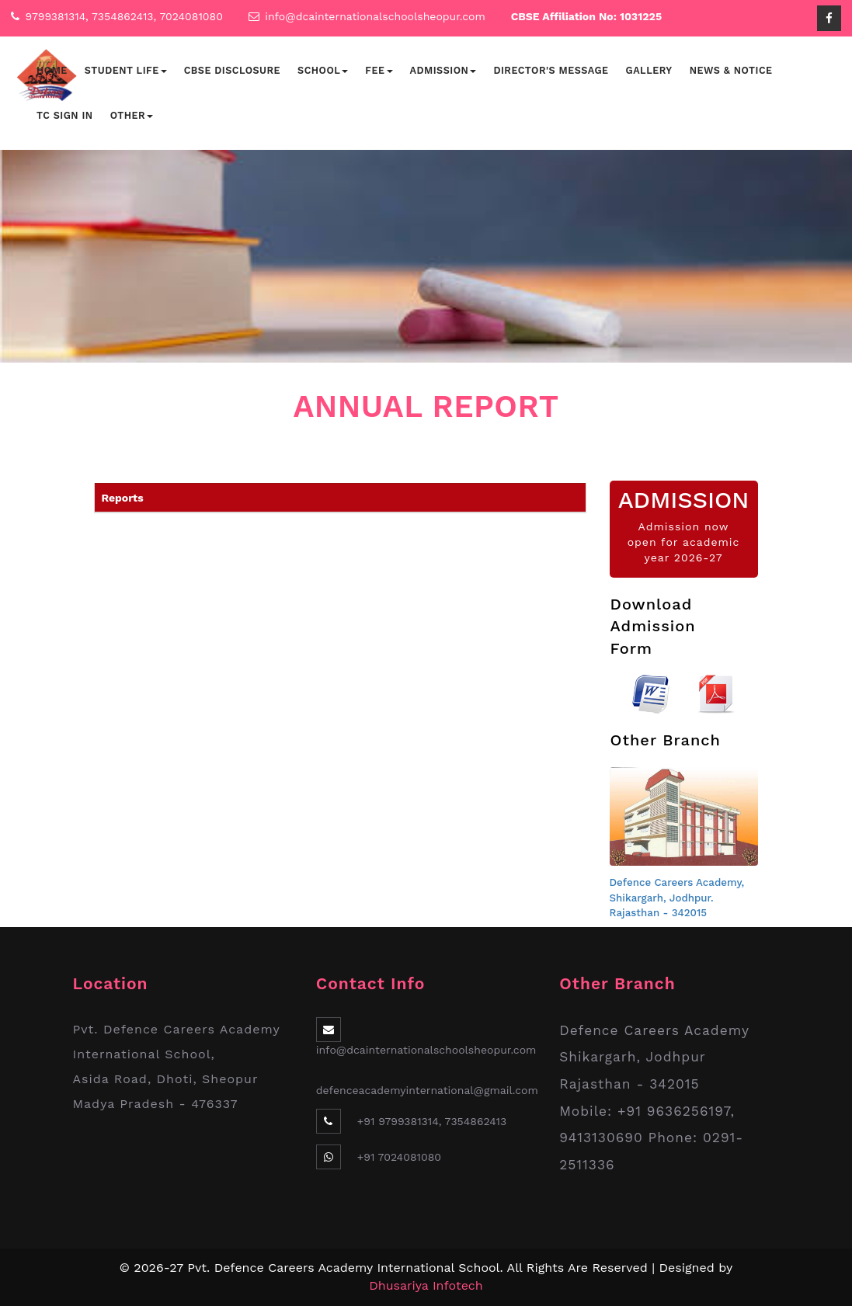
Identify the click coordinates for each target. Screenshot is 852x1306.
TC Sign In (65, 115)
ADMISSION (683, 499)
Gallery (649, 70)
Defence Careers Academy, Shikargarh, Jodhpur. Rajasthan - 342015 (677, 898)
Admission (443, 70)
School (322, 70)
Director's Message (550, 70)
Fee (378, 70)
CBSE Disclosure (232, 70)
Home (52, 70)
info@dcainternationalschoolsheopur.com (375, 16)
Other (131, 115)
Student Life (126, 70)
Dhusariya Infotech (425, 1285)
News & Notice (731, 70)
